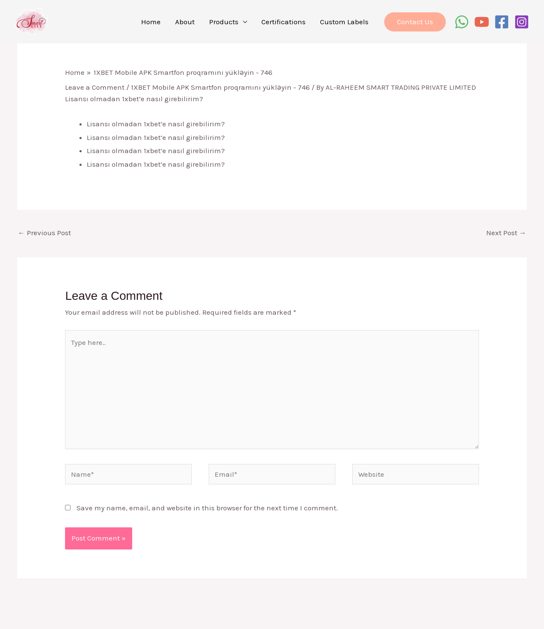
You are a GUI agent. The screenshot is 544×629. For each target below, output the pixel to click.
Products (223, 21)
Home (151, 21)
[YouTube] (481, 21)
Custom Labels (344, 21)
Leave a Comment (95, 87)
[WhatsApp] (461, 21)
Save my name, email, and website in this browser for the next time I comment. (207, 508)
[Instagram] (521, 21)
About (185, 21)
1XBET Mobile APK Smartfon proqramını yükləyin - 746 (220, 87)
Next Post (506, 232)
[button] (415, 21)
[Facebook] (501, 21)
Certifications (283, 21)
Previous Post (44, 232)
